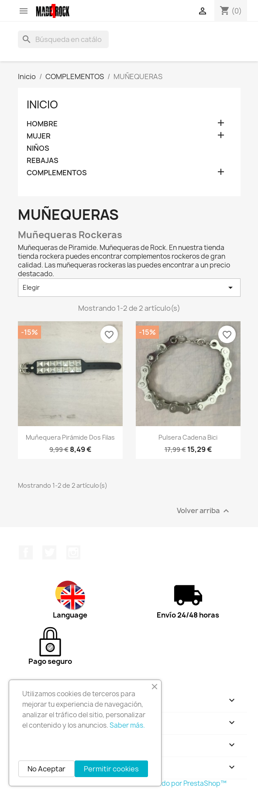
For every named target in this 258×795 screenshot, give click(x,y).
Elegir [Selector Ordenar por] (129, 287)
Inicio (42, 104)
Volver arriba (204, 510)
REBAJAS (42, 160)
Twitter (49, 552)
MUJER (39, 136)
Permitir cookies (111, 769)
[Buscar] (63, 39)
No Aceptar (46, 769)
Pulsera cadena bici (187, 437)
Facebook (26, 552)
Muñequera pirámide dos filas (70, 437)
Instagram (73, 552)
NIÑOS (38, 148)
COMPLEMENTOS (57, 172)
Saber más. (127, 725)
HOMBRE (42, 123)
